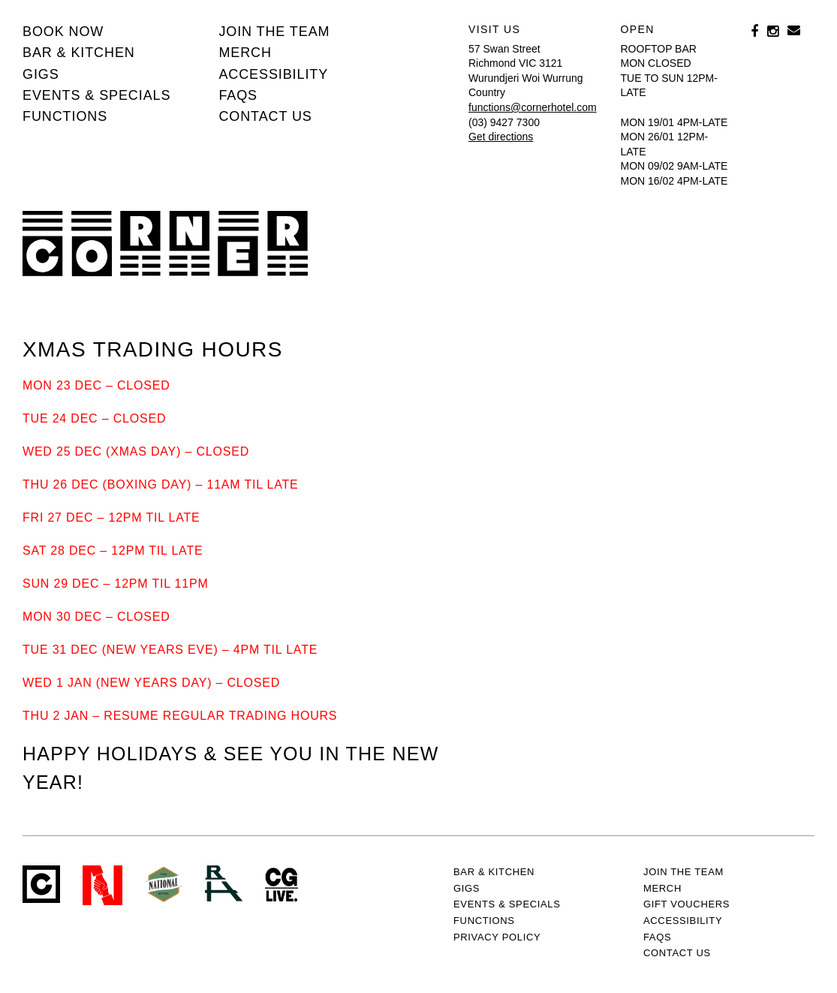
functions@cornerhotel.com (532, 107)
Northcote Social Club (102, 885)
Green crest (163, 884)
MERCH (245, 52)
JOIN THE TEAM (274, 31)
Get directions (500, 137)
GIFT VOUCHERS (686, 904)
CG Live (281, 885)
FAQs (237, 95)
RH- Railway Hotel (223, 883)
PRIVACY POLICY (496, 937)
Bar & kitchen (79, 52)
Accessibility (273, 74)
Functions (65, 116)
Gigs (41, 74)
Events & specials (96, 95)
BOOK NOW (63, 31)
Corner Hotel (165, 243)
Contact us (265, 116)
